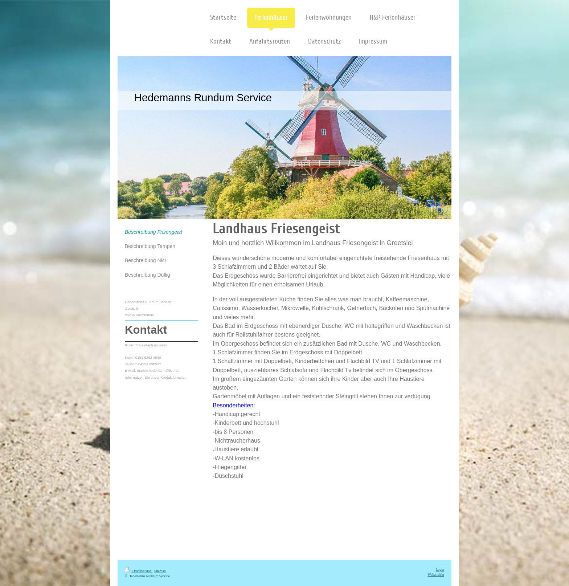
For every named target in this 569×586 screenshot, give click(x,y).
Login (440, 569)
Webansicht (436, 575)
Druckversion (138, 571)
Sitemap (160, 571)
